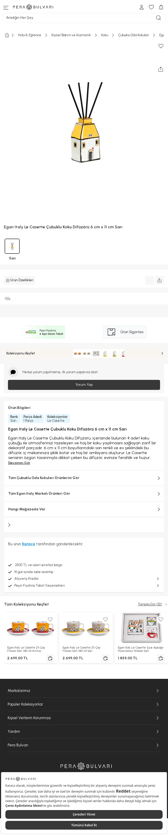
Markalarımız (84, 690)
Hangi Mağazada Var (84, 509)
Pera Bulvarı (84, 745)
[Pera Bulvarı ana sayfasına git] (86, 766)
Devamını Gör (19, 463)
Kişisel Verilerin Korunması (84, 718)
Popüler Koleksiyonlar (84, 704)
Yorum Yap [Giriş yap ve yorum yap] (84, 384)
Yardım (84, 731)
